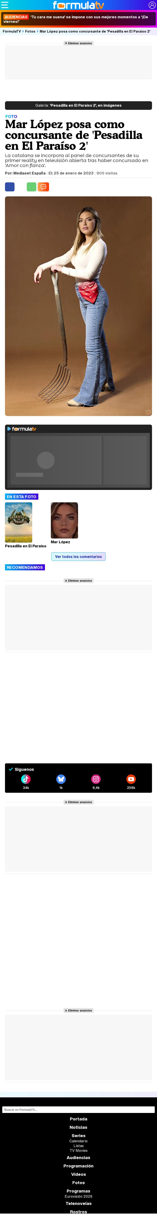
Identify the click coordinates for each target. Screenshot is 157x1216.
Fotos (30, 31)
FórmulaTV (12, 31)
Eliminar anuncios (80, 43)
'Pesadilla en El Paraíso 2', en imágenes (78, 105)
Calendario (78, 1141)
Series (79, 1135)
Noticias (78, 1127)
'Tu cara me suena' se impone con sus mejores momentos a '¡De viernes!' (75, 19)
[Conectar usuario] (152, 5)
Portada (78, 1119)
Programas (78, 1191)
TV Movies (79, 1150)
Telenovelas (79, 1203)
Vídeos (78, 1174)
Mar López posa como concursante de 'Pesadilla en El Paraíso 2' (95, 31)
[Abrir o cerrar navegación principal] (4, 5)
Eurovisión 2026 (78, 1196)
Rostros (78, 1211)
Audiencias (78, 1157)
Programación (78, 1166)
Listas (79, 1145)
